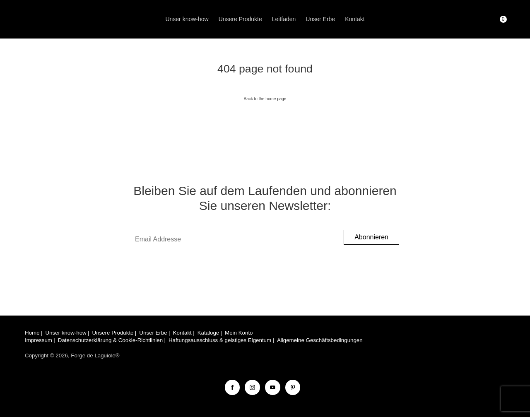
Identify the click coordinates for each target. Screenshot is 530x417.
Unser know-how (186, 19)
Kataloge (208, 333)
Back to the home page (265, 98)
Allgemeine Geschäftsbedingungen (320, 340)
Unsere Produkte (240, 19)
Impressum (38, 340)
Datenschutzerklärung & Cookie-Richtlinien (110, 340)
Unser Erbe (320, 19)
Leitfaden (284, 19)
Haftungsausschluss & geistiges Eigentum (220, 340)
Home (32, 333)
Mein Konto (239, 333)
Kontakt (354, 19)
